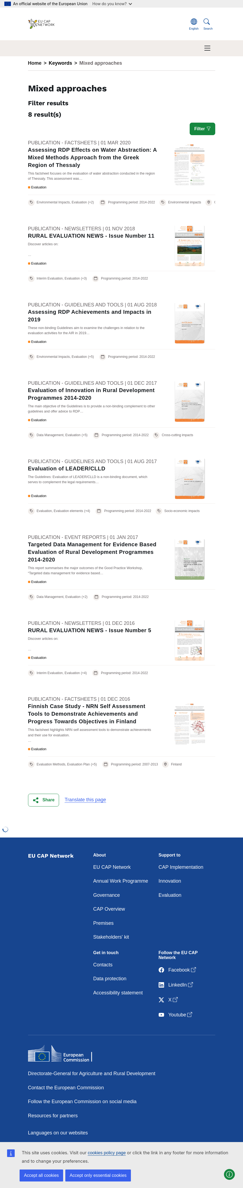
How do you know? (112, 3)
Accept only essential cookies (98, 1175)
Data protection (110, 978)
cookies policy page (107, 1152)
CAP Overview (109, 909)
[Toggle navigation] (207, 48)
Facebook (178, 970)
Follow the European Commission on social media (82, 1101)
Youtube (176, 1015)
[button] (43, 800)
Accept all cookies (41, 1175)
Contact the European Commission (66, 1087)
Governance (106, 895)
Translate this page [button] (85, 799)
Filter (202, 128)
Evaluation (170, 895)
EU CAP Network (112, 867)
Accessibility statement (118, 992)
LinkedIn (176, 985)
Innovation (170, 881)
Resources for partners (53, 1115)
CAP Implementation (181, 867)
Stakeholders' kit (111, 937)
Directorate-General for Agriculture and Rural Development (91, 1073)
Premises (103, 923)
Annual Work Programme (120, 881)
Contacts (103, 964)
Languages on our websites (58, 1133)
